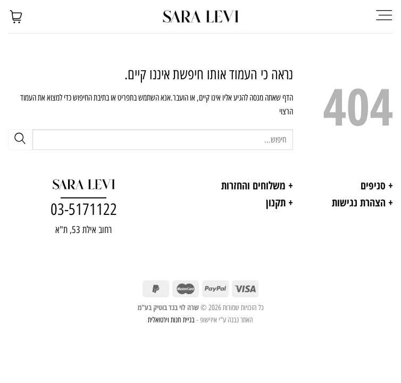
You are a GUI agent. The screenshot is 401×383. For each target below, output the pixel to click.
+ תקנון (279, 202)
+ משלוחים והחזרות (257, 185)
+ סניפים (377, 185)
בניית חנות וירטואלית (171, 319)
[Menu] (383, 16)
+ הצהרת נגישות (362, 202)
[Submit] (20, 139)
